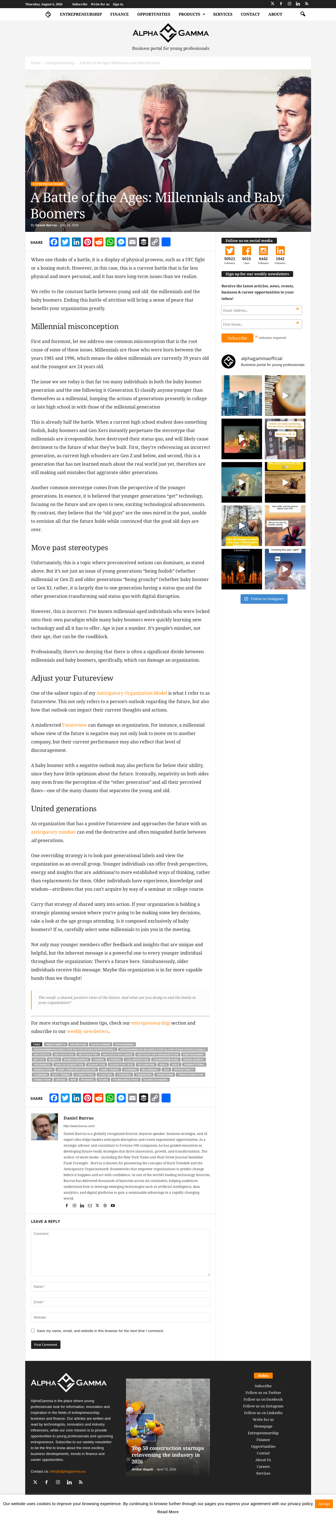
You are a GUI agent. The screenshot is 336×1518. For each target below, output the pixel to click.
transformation (190, 1074)
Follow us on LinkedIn (263, 1412)
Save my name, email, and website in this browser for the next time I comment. (100, 1331)
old (166, 1069)
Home (35, 62)
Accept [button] (324, 1504)
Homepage (263, 1426)
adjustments (56, 1044)
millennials (150, 1069)
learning (130, 1069)
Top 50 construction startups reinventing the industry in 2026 (168, 1455)
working (87, 1079)
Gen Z (175, 1064)
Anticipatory (88, 1054)
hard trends (110, 1069)
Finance (119, 14)
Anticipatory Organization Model (132, 693)
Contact (250, 14)
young (103, 1079)
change (98, 1059)
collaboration (137, 1059)
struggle (124, 1074)
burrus (54, 1059)
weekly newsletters (88, 1031)
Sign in (118, 4)
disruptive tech (121, 1064)
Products (192, 14)
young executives (126, 1079)
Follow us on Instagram (263, 1406)
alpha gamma (100, 1044)
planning (40, 1074)
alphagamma (124, 1044)
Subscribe (79, 4)
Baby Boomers (193, 1054)
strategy (105, 1074)
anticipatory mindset (53, 832)
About (275, 14)
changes (115, 1059)
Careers (263, 1466)
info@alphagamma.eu (68, 1471)
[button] (303, 14)
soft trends (61, 1074)
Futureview (74, 725)
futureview (146, 1064)
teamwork (143, 1074)
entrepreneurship (150, 1023)
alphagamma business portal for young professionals (74, 1049)
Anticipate (42, 1054)
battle (39, 1059)
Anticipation (64, 1054)
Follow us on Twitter (263, 1392)
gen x (163, 1064)
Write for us (100, 4)
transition (42, 1079)
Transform (164, 1074)
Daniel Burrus (46, 225)
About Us (263, 1459)
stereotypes (84, 1074)
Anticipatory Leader (117, 1054)
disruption (96, 1064)
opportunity (183, 1069)
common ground (166, 1059)
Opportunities (153, 14)
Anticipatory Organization (157, 1054)
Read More (168, 1511)
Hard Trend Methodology (76, 1069)
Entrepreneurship (81, 14)
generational (194, 1064)
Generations (43, 1069)
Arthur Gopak (142, 1469)
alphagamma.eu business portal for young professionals (163, 1049)
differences (42, 1064)
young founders (155, 1079)
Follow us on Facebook (263, 1399)
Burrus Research (76, 1059)
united (60, 1079)
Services (222, 14)
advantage (78, 1044)
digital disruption (69, 1064)
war (73, 1079)
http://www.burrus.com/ (79, 1126)
